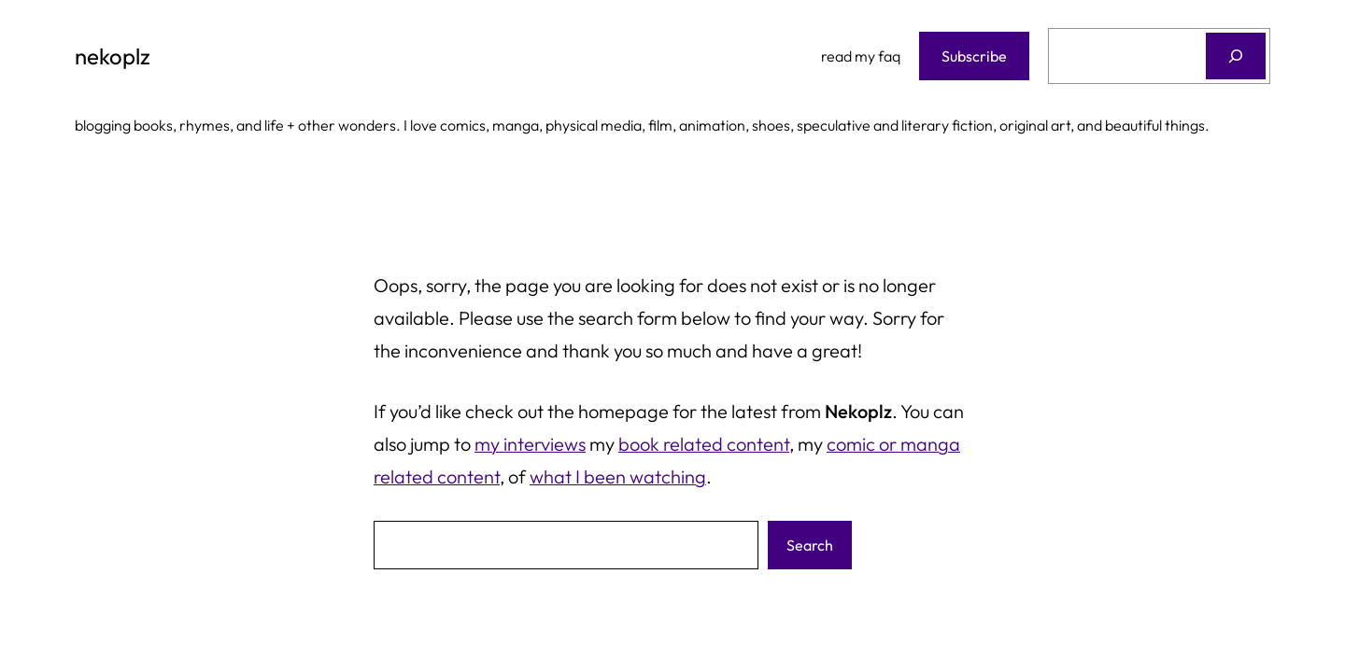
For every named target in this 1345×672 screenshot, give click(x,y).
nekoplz (112, 56)
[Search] (1236, 56)
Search (809, 545)
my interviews (530, 443)
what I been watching (618, 476)
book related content (703, 443)
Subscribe (974, 56)
